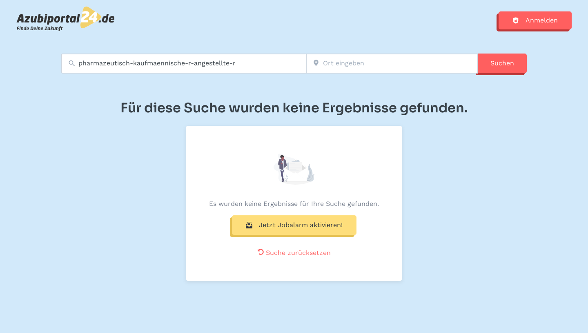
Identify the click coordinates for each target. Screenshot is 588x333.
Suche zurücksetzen (294, 253)
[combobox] (183, 64)
